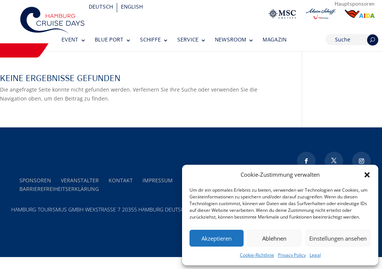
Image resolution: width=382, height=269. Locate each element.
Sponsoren (35, 180)
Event (70, 40)
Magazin (274, 40)
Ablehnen (274, 238)
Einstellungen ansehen (338, 238)
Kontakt (121, 180)
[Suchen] (372, 40)
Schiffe (150, 40)
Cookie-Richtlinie (257, 255)
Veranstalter (80, 180)
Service (187, 40)
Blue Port (109, 40)
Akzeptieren (216, 238)
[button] (367, 175)
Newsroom (230, 40)
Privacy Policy (292, 255)
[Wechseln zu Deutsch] (101, 7)
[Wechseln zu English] (132, 7)
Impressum (158, 180)
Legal (315, 255)
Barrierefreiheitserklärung (59, 188)
